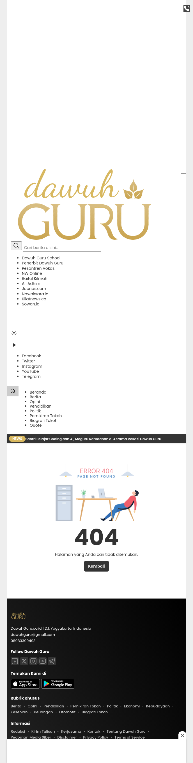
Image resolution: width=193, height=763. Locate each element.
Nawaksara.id (35, 294)
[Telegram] (31, 376)
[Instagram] (32, 366)
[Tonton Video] (14, 347)
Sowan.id (31, 304)
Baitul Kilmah (34, 278)
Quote (36, 425)
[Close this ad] (182, 735)
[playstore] (57, 687)
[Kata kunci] (62, 248)
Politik (35, 411)
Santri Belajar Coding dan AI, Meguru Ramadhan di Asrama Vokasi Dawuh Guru (94, 439)
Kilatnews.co (34, 299)
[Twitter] (28, 361)
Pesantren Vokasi (39, 268)
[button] (96, 281)
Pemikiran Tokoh (46, 416)
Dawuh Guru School (41, 258)
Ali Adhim (31, 283)
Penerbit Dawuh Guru (42, 263)
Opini (35, 402)
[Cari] (16, 245)
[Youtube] (42, 661)
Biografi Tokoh (44, 420)
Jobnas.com (34, 288)
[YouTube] (30, 371)
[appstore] (25, 687)
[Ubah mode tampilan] (14, 333)
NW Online (32, 273)
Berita (35, 397)
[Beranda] (13, 391)
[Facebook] (31, 356)
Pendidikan (40, 406)
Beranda (38, 392)
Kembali (96, 566)
